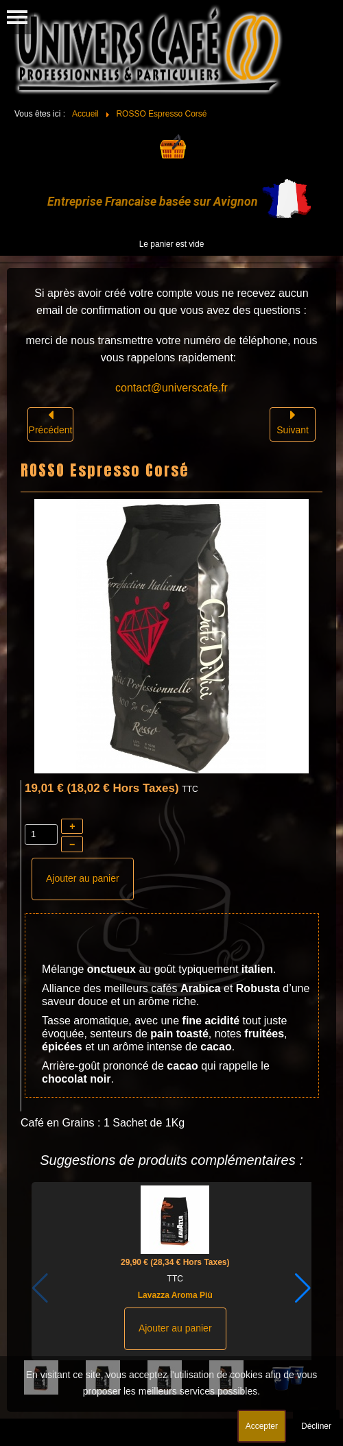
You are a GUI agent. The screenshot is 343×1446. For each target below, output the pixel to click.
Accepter (262, 1426)
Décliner (316, 1426)
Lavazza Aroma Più (175, 1295)
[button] (303, 1288)
